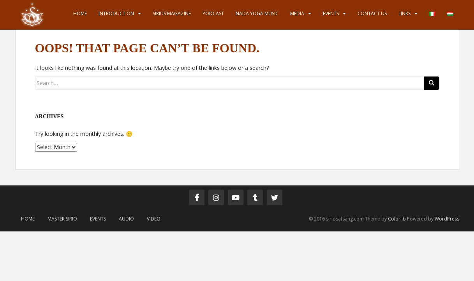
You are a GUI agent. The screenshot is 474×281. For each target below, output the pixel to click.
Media (297, 13)
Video (153, 218)
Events (331, 13)
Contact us (372, 13)
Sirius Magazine (172, 13)
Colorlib (397, 218)
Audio (126, 218)
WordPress (447, 218)
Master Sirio (62, 218)
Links (404, 13)
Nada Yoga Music (257, 13)
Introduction (116, 13)
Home (80, 13)
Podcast (213, 13)
